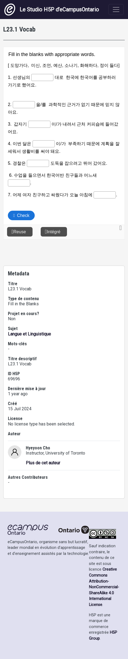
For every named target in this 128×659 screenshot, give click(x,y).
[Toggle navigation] (116, 9)
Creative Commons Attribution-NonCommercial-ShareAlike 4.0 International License (104, 587)
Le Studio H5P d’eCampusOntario (51, 9)
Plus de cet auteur (43, 462)
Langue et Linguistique (29, 334)
